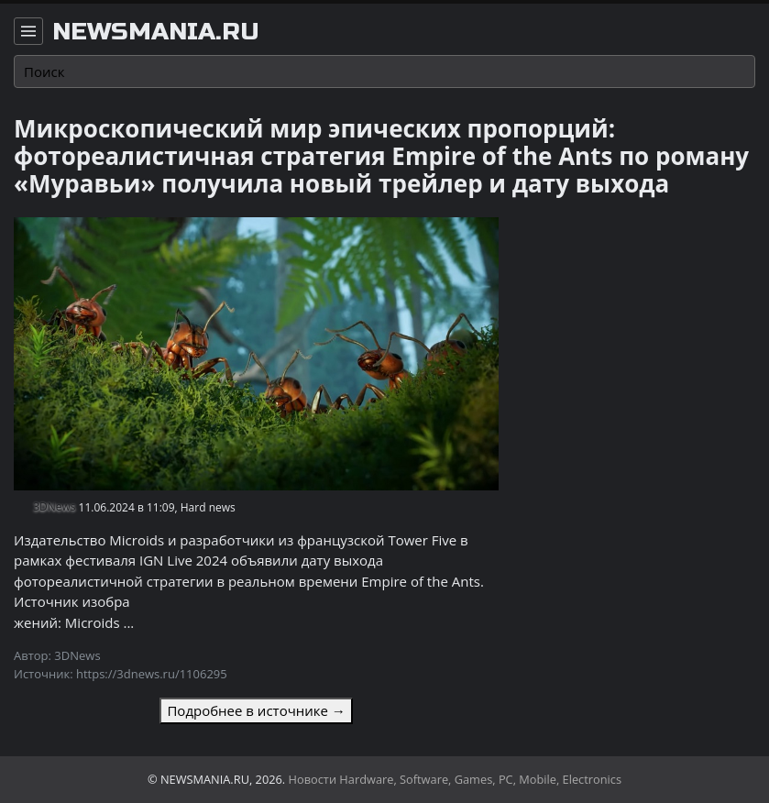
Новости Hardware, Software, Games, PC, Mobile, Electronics (455, 779)
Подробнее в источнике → (256, 710)
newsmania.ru (155, 32)
